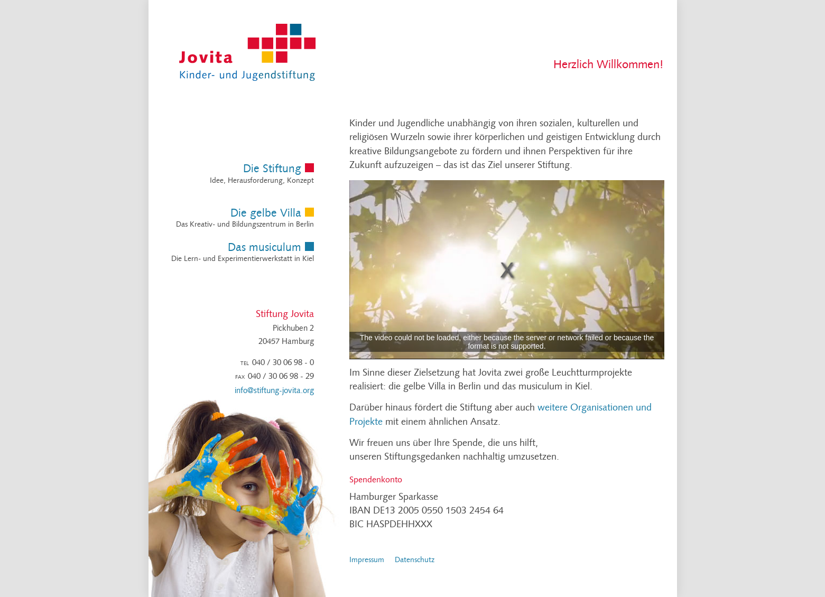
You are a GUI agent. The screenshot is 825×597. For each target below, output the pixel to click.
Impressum (366, 560)
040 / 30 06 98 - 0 (283, 363)
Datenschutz (414, 560)
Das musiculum (264, 248)
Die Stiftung (272, 169)
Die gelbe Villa (265, 213)
